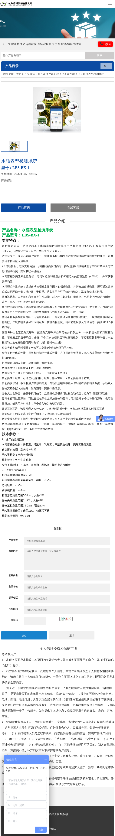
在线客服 (73, 207)
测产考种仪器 (46, 74)
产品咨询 (24, 207)
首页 (18, 74)
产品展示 (29, 74)
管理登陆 (50, 829)
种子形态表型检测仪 (68, 74)
